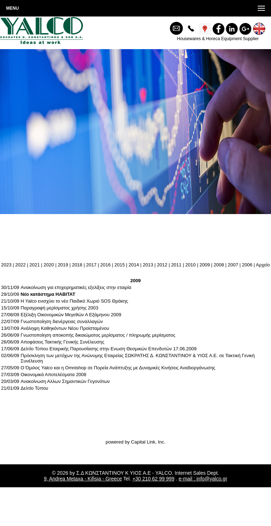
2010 (190, 264)
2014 (134, 264)
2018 (77, 264)
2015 (119, 264)
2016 (105, 264)
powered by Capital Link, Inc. (136, 442)
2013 (148, 264)
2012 (162, 264)
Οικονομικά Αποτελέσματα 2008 (53, 374)
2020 (49, 264)
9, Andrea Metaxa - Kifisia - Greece (83, 479)
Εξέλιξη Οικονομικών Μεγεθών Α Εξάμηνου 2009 (71, 314)
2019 (63, 264)
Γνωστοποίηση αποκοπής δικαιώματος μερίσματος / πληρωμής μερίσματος (98, 335)
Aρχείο (263, 264)
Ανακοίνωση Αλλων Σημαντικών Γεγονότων (65, 381)
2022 (20, 264)
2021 (34, 264)
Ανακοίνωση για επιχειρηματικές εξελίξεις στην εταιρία (76, 287)
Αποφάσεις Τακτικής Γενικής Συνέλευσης (62, 342)
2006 (247, 264)
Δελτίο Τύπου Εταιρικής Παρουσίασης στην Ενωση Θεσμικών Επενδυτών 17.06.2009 (109, 348)
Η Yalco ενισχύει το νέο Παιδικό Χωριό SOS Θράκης (74, 301)
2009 (204, 264)
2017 (91, 264)
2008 (219, 264)
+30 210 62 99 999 (153, 479)
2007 (233, 264)
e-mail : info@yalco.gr (203, 479)
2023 (6, 264)
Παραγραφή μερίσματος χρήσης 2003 (60, 308)
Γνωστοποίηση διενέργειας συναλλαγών (62, 321)
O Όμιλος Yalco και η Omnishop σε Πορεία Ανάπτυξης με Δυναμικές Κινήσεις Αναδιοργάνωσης (118, 367)
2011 (176, 264)
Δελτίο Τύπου (34, 388)
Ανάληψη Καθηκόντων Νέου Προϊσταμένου (65, 328)
